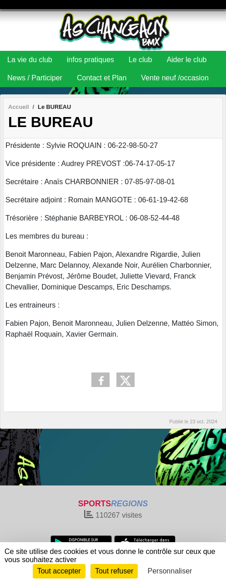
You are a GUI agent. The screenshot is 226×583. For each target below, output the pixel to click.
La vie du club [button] (29, 60)
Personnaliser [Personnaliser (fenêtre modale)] (170, 571)
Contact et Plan (101, 78)
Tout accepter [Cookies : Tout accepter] (59, 571)
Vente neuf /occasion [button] (175, 78)
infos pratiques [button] (90, 60)
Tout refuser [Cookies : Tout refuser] (114, 571)
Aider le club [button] (186, 60)
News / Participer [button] (34, 78)
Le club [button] (140, 60)
